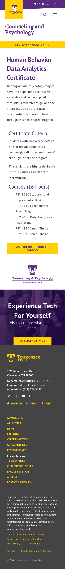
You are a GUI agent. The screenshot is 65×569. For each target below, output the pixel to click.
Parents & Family (19, 482)
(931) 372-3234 (26, 385)
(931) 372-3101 (30, 381)
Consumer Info (17, 444)
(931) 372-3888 (24, 389)
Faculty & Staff (18, 471)
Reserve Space (16, 450)
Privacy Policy (13, 543)
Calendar (13, 434)
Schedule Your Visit (32, 340)
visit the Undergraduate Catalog (32, 248)
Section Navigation (32, 44)
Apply (37, 4)
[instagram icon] (9, 397)
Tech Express (16, 460)
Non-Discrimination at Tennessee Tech (26, 534)
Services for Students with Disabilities (25, 539)
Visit (56, 4)
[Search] (45, 15)
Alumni (12, 477)
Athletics (14, 423)
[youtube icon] (23, 397)
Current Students (20, 466)
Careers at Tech (18, 439)
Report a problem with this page (36, 550)
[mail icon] (30, 397)
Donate (46, 4)
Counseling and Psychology (24, 29)
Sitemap (11, 550)
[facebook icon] (16, 397)
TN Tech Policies (33, 543)
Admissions (15, 417)
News (10, 428)
